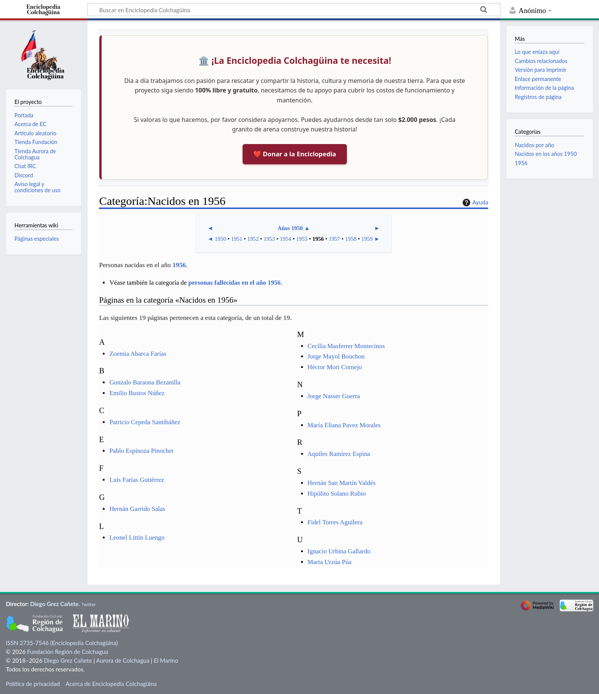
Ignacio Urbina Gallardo (339, 551)
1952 (253, 239)
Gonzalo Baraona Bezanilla (144, 382)
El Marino (166, 660)
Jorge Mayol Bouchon (336, 356)
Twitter (88, 604)
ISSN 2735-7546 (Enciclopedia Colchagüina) (62, 642)
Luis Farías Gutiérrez (136, 479)
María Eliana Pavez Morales (344, 425)
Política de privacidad (33, 683)
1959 (367, 239)
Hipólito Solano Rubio (337, 493)
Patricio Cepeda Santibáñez (144, 422)
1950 (220, 239)
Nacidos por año (534, 145)
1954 (285, 239)
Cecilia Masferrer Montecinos (346, 346)
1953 (269, 239)
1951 (237, 239)
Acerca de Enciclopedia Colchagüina (111, 683)
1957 (334, 239)
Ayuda (474, 202)
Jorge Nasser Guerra (334, 396)
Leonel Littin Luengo (136, 537)
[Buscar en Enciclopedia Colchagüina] (293, 9)
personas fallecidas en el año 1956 (234, 282)
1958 (350, 239)
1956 (318, 239)
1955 (302, 239)
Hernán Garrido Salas (137, 508)
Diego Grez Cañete (54, 603)
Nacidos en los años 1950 (545, 154)
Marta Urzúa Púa (329, 562)
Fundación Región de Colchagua (67, 651)
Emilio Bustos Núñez (136, 393)
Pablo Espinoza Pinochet (141, 450)
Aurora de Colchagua (122, 660)
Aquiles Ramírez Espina (339, 453)
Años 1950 (290, 228)
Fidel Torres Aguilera (335, 522)
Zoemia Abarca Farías (137, 353)
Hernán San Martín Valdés (342, 482)
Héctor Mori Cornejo (335, 367)
